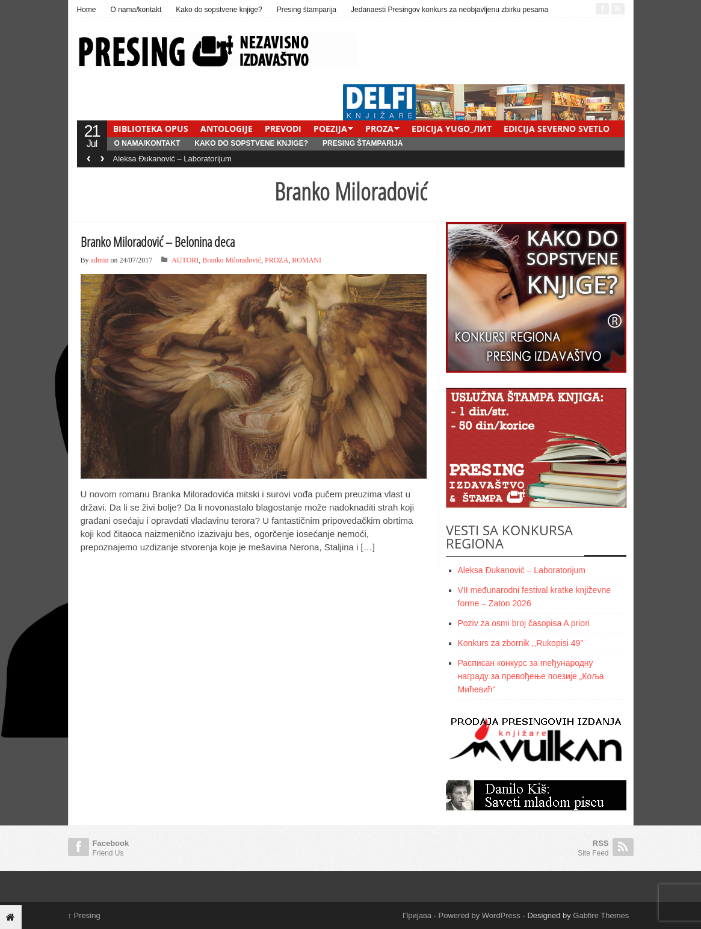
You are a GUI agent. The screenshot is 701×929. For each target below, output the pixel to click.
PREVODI (283, 128)
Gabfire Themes (601, 915)
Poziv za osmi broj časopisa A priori (524, 623)
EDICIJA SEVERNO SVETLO (557, 128)
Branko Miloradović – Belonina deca (158, 241)
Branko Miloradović (231, 260)
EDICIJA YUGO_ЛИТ (452, 128)
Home (86, 9)
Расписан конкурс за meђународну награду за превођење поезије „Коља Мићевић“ (531, 676)
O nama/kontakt (136, 9)
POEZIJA (330, 128)
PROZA (379, 128)
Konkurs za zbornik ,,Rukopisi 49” (521, 643)
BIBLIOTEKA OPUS (150, 128)
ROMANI (306, 260)
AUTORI (185, 260)
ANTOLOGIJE (226, 128)
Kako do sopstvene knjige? (219, 9)
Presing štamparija (306, 9)
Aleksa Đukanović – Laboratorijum (172, 158)
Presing (84, 915)
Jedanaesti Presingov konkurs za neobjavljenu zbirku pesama (449, 9)
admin (100, 260)
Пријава (417, 915)
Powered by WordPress (479, 915)
